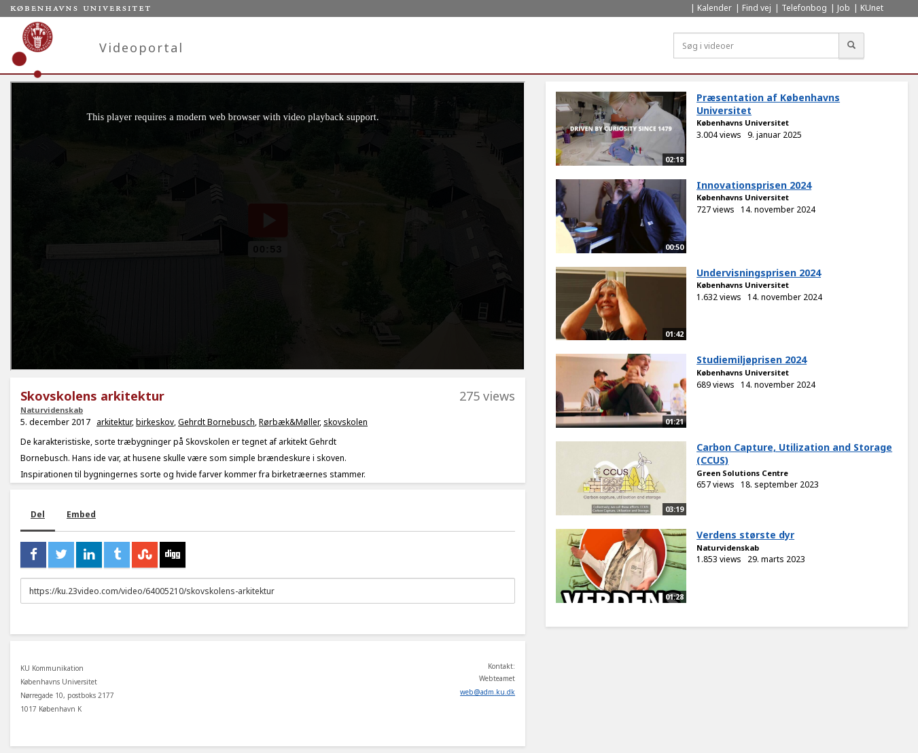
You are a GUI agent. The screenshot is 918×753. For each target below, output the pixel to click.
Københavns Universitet (742, 122)
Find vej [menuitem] (756, 8)
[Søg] (851, 45)
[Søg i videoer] (756, 45)
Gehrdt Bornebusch (216, 422)
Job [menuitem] (843, 8)
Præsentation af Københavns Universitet (768, 104)
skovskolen (345, 422)
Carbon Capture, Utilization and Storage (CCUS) (794, 453)
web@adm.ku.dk (487, 692)
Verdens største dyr (745, 534)
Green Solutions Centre (742, 473)
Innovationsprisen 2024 (753, 185)
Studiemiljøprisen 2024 (751, 359)
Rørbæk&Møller (289, 422)
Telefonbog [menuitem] (804, 8)
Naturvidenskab (51, 410)
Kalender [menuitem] (714, 8)
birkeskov (155, 422)
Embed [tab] (81, 514)
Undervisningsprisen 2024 (758, 272)
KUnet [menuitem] (871, 8)
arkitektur (114, 422)
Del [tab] (38, 514)
